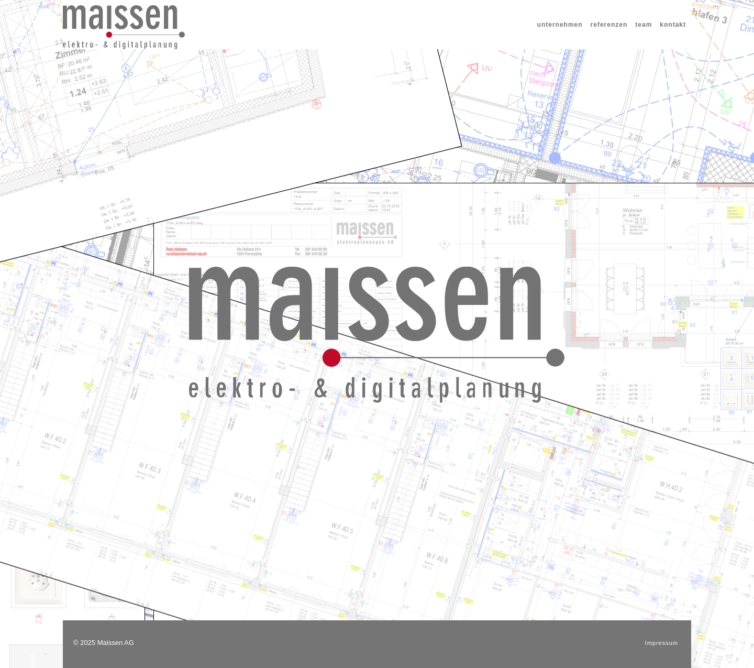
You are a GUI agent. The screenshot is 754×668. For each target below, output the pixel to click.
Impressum (661, 643)
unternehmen (560, 24)
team (643, 24)
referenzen (609, 24)
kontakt (673, 24)
